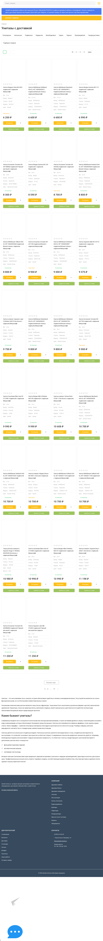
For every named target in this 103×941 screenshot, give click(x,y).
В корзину (9, 123)
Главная (4, 24)
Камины (54, 820)
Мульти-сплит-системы (59, 817)
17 (54, 689)
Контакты (4, 837)
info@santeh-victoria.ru (60, 841)
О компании (5, 834)
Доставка (4, 841)
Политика (5, 854)
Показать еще (51, 682)
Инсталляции (56, 798)
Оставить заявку (7, 860)
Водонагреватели (57, 804)
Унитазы (54, 794)
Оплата (4, 847)
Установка (5, 844)
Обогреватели (56, 823)
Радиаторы (55, 810)
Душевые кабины (57, 785)
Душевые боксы (56, 788)
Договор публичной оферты (10, 790)
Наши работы (6, 857)
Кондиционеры (56, 814)
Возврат (4, 850)
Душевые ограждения (58, 791)
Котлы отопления (57, 801)
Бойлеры (54, 807)
